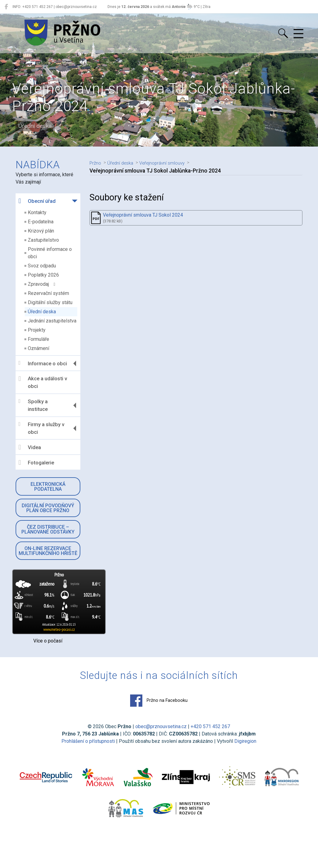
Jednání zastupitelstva (52, 321)
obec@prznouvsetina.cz (161, 726)
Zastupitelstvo (43, 240)
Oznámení (38, 348)
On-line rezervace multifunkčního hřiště (48, 550)
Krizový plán (41, 231)
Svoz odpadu (42, 266)
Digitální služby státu (50, 302)
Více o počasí (48, 641)
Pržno (96, 163)
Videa (30, 447)
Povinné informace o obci (50, 252)
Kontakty (37, 212)
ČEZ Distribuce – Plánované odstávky (48, 529)
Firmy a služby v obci (41, 428)
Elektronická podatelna (48, 486)
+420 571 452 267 (210, 726)
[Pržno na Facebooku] (6, 6)
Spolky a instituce (33, 405)
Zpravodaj (42, 284)
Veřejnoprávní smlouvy (171, 163)
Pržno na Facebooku (159, 700)
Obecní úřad (37, 201)
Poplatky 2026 (43, 275)
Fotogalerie (36, 462)
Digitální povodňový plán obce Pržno (48, 508)
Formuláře (38, 339)
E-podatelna (41, 222)
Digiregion (246, 741)
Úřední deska (42, 312)
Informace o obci (43, 363)
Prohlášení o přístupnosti (88, 741)
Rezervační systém (48, 293)
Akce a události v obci (43, 382)
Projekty (37, 330)
